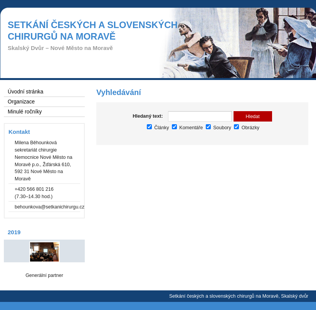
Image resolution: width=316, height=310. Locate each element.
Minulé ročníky (25, 112)
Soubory (218, 127)
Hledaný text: (148, 116)
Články (158, 127)
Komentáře (187, 127)
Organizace (21, 102)
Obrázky (246, 127)
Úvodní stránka (25, 92)
